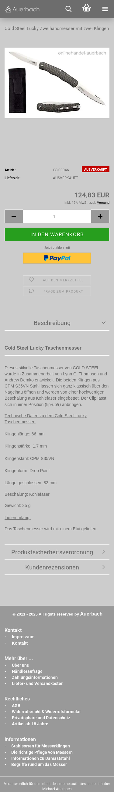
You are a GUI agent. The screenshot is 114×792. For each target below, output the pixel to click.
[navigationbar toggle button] (105, 9)
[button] (14, 216)
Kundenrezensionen (52, 567)
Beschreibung (52, 323)
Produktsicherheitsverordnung (52, 552)
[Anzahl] (57, 216)
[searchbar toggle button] (68, 9)
